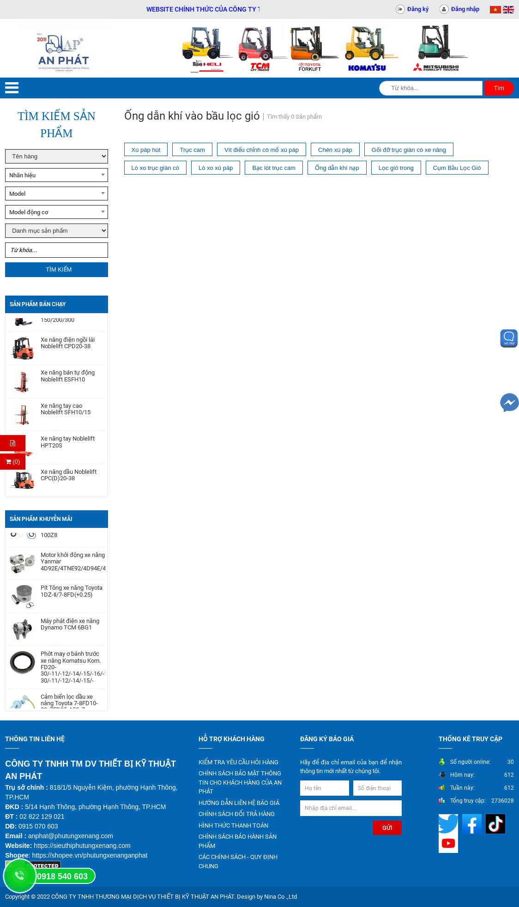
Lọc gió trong (396, 167)
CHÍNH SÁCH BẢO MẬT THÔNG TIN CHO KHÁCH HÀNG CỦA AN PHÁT (240, 782)
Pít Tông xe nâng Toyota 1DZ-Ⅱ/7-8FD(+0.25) (72, 594)
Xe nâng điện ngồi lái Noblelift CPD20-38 (68, 346)
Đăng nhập (465, 9)
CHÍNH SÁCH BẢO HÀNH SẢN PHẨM (238, 841)
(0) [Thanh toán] (13, 461)
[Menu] (11, 88)
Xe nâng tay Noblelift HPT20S (68, 445)
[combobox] (56, 175)
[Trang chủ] (65, 48)
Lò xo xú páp (216, 167)
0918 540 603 (62, 876)
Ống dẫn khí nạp (337, 167)
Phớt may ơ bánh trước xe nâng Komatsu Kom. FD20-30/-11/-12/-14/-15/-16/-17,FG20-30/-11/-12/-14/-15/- (73, 670)
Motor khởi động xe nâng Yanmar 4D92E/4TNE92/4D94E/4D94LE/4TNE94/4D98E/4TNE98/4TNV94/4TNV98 (73, 565)
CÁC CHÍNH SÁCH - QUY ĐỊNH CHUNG (238, 861)
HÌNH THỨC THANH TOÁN (233, 825)
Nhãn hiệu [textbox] (22, 175)
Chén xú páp (335, 149)
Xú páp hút (146, 149)
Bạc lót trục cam (274, 167)
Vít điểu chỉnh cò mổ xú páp (261, 149)
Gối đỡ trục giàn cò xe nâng (409, 149)
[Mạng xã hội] (449, 823)
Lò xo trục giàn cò (155, 167)
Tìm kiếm (59, 269)
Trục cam (192, 149)
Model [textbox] (17, 193)
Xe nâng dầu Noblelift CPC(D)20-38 (69, 478)
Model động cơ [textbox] (28, 212)
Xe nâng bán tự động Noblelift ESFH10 (68, 379)
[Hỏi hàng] (12, 443)
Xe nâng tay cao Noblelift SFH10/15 (66, 412)
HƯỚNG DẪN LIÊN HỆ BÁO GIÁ (239, 802)
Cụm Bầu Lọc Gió (457, 167)
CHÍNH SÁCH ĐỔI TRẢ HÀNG (237, 813)
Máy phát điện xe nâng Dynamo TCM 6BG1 (70, 627)
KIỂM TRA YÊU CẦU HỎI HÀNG (238, 762)
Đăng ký (417, 9)
